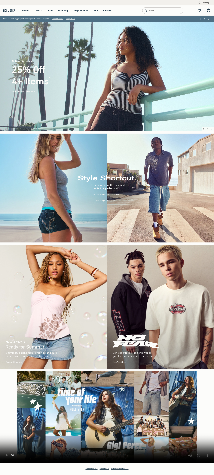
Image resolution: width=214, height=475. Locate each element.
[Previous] (200, 19)
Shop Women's (57, 19)
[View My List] (199, 10)
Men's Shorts (112, 200)
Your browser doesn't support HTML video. (107, 417)
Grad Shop (63, 10)
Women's (26, 10)
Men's (39, 10)
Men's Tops (100, 200)
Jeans (50, 10)
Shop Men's (70, 19)
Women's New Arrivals (14, 362)
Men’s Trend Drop (119, 362)
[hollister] (10, 10)
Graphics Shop (81, 10)
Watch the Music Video (120, 468)
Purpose (107, 10)
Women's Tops (99, 194)
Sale (95, 10)
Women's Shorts (114, 194)
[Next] (209, 19)
